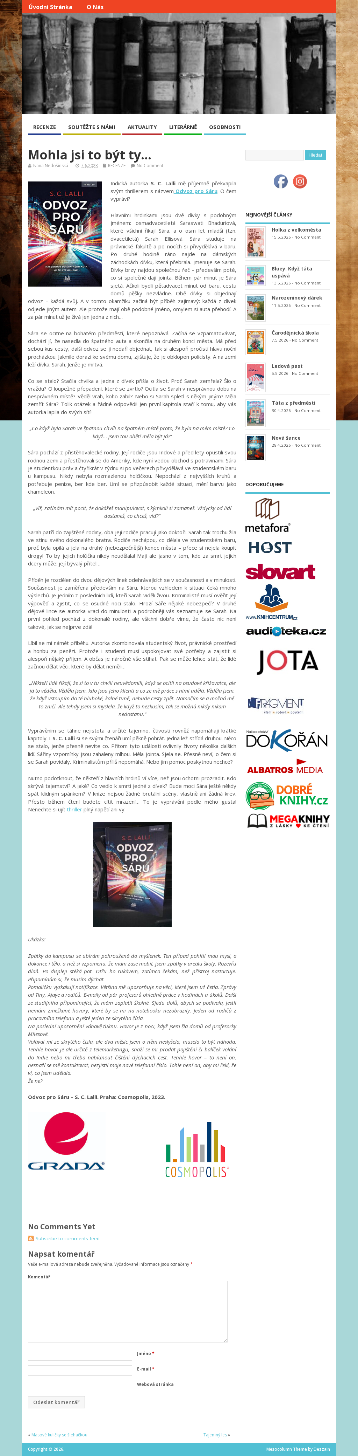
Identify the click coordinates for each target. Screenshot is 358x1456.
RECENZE (44, 126)
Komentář (39, 1277)
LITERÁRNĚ (183, 126)
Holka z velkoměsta (296, 229)
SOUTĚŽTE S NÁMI (91, 126)
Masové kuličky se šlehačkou (59, 1435)
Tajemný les (215, 1435)
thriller (74, 809)
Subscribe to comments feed (68, 1238)
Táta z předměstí (293, 402)
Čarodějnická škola (295, 332)
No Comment (150, 166)
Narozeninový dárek (297, 297)
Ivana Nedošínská (50, 166)
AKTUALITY (142, 126)
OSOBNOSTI (225, 126)
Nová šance (286, 437)
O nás (95, 7)
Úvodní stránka (50, 7)
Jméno (146, 1354)
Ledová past (287, 366)
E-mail (146, 1369)
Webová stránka (155, 1384)
